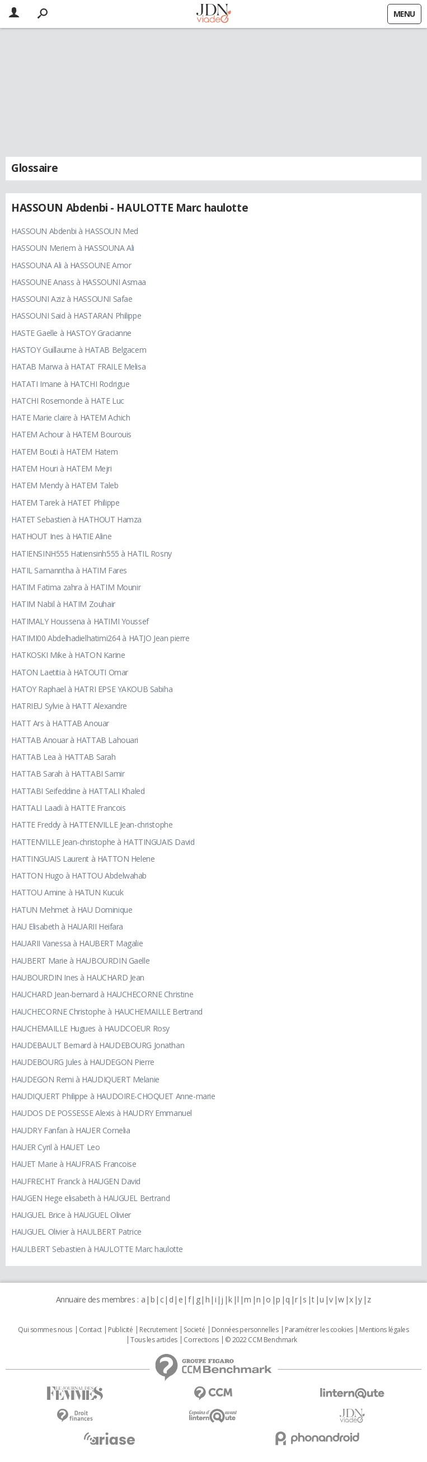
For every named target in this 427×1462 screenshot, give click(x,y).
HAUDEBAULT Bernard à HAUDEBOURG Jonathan (97, 1045)
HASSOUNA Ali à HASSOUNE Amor (71, 265)
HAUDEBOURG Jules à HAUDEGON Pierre (82, 1062)
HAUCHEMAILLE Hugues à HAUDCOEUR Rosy (90, 1028)
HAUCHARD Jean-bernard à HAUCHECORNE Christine (102, 994)
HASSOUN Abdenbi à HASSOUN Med (74, 231)
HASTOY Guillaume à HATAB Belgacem (78, 349)
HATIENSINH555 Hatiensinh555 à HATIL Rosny (91, 553)
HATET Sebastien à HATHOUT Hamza (76, 519)
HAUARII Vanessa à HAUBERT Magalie (77, 943)
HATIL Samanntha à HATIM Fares (69, 570)
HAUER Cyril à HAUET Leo (55, 1147)
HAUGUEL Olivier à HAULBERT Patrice (76, 1231)
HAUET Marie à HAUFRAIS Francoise (74, 1164)
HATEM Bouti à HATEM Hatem (64, 451)
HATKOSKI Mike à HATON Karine (68, 655)
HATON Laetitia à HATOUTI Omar (69, 672)
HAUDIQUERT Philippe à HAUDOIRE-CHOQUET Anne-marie (113, 1096)
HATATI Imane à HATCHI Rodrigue (70, 384)
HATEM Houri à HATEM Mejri (61, 468)
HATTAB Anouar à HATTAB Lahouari (74, 740)
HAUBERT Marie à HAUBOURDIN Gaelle (80, 960)
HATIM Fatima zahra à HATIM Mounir (75, 587)
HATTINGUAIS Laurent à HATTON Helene (82, 858)
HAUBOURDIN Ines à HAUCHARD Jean (77, 977)
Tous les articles (153, 1340)
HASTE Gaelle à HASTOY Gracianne (71, 333)
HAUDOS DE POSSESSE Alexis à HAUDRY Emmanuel (101, 1113)
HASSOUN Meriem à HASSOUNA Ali (72, 247)
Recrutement (158, 1330)
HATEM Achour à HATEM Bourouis (71, 434)
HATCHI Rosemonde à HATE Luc (67, 400)
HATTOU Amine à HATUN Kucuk (67, 892)
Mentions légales (384, 1330)
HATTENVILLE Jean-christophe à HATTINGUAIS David (102, 842)
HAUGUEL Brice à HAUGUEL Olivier (71, 1214)
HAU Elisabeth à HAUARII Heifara (67, 926)
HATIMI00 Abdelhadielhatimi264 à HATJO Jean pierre (100, 638)
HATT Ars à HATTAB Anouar (60, 723)
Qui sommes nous (45, 1330)
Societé (194, 1330)
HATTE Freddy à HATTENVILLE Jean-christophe (91, 824)
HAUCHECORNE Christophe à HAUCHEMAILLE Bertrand (107, 1011)
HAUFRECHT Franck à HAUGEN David (75, 1181)
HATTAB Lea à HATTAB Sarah (63, 756)
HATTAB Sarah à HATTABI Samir (67, 773)
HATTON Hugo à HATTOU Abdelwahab (79, 875)
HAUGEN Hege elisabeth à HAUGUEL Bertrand (90, 1198)
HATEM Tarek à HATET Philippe (65, 502)
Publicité (120, 1330)
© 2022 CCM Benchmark (261, 1340)
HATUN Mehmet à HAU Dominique (71, 909)
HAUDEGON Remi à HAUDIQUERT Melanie (85, 1079)
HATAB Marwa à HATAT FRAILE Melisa (78, 366)
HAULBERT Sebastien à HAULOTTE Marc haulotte (97, 1249)
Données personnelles (245, 1330)
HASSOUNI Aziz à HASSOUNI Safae (71, 298)
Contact (90, 1330)
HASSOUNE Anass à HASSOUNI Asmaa (78, 282)
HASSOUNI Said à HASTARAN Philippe (76, 315)
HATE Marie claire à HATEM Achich (70, 417)
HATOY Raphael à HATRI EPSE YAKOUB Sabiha (91, 689)
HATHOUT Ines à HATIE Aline (61, 536)
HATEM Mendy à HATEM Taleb (65, 485)
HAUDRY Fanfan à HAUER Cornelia (70, 1130)
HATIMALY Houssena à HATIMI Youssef (80, 621)
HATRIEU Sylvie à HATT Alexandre (69, 705)
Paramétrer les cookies (319, 1330)
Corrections (201, 1340)
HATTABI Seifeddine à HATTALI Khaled (77, 791)
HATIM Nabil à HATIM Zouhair (63, 604)
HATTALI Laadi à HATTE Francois (68, 807)
